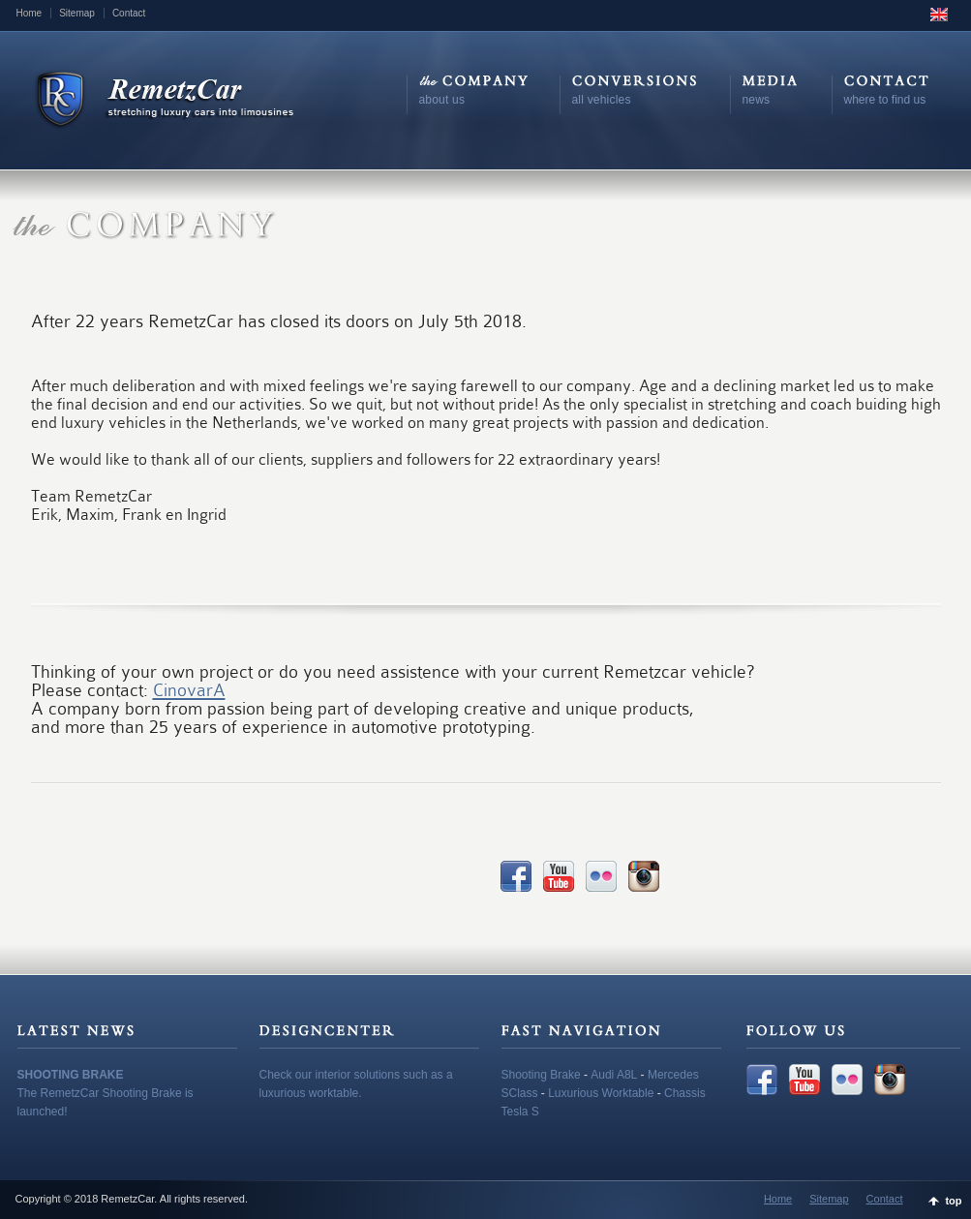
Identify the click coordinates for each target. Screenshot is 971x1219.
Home (29, 13)
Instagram (643, 876)
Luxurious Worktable (600, 1093)
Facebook (516, 876)
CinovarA (189, 690)
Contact (128, 13)
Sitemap (77, 13)
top (953, 1200)
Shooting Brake (541, 1075)
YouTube (558, 876)
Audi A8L (614, 1075)
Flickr (601, 876)
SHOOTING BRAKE (70, 1075)
